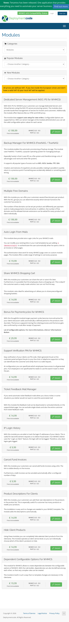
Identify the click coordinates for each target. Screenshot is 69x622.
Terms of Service (29, 613)
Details (56, 132)
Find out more (61, 6)
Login (52, 13)
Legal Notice (42, 613)
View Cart (62, 13)
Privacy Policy (54, 613)
